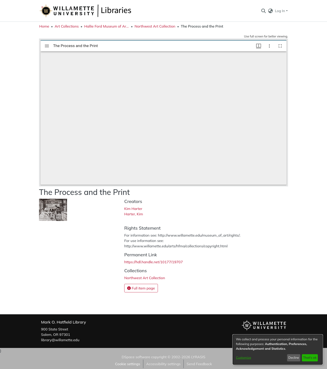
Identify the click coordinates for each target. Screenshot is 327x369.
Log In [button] (280, 11)
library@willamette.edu (60, 340)
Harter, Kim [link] (133, 214)
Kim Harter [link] (133, 208)
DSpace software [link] (136, 357)
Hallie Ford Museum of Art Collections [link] (106, 26)
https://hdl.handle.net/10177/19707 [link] (153, 262)
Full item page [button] (141, 288)
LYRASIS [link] (198, 357)
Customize (243, 358)
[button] (263, 10)
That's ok (309, 358)
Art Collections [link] (67, 26)
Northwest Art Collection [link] (155, 26)
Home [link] (44, 26)
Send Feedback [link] (199, 364)
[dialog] (278, 350)
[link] (144, 278)
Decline (293, 358)
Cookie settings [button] (127, 364)
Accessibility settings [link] (163, 364)
